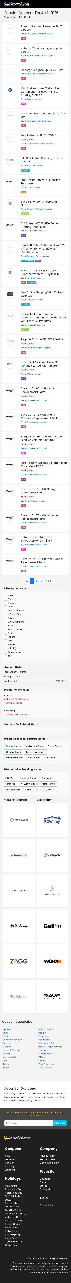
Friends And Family (15, 1213)
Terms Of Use (47, 1159)
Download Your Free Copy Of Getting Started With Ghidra (39, 363)
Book (5, 1036)
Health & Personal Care (50, 1046)
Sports (41, 1060)
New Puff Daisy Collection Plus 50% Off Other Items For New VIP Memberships (43, 248)
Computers (44, 1036)
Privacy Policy (47, 1156)
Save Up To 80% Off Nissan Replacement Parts (38, 390)
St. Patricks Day (14, 1196)
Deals (43, 1182)
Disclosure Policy (49, 1163)
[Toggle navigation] (64, 4)
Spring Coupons (14, 702)
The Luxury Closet (29, 783)
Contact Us (46, 1205)
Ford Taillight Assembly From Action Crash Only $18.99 (44, 464)
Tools (6, 1064)
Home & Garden (11, 1050)
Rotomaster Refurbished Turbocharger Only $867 (36, 538)
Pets (5, 1060)
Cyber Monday (13, 1241)
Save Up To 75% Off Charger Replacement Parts (39, 490)
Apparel (7, 1029)
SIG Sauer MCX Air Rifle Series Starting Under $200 (39, 225)
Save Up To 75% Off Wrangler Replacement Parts (40, 517)
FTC (39, 1100)
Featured (10, 1159)
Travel (6, 1067)
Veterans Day (13, 1217)
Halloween (11, 1231)
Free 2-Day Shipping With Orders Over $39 (42, 294)
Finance (7, 1043)
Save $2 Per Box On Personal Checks (39, 203)
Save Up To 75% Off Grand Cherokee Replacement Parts (39, 416)
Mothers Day (12, 1203)
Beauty (42, 1032)
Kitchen (7, 1053)
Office (41, 1057)
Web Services (45, 1067)
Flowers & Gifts (46, 1043)
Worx (48, 789)
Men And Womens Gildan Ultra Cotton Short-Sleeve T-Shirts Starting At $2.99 (40, 91)
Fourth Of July (13, 1210)
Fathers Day (12, 1206)
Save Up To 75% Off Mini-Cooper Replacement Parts (42, 560)
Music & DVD (9, 1057)
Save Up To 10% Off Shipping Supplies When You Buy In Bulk (40, 272)
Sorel (28, 751)
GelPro (28, 789)
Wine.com (40, 751)
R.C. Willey (10, 778)
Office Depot (54, 746)
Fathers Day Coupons (17, 714)
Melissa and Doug (34, 746)
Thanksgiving (12, 1234)
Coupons (45, 1178)
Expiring (9, 1166)
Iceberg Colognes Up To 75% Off (42, 70)
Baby (5, 1032)
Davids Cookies (13, 746)
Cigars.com (47, 778)
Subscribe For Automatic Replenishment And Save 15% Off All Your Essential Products (43, 317)
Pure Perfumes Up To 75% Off (39, 135)
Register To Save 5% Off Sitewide (42, 339)
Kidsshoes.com (12, 789)
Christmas (11, 1245)
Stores (43, 1185)
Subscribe (59, 1123)
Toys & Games (46, 1064)
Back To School (13, 1220)
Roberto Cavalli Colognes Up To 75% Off (41, 49)
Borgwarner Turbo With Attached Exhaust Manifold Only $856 (42, 438)
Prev (25, 581)
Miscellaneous (45, 1053)
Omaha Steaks (13, 751)
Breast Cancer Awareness (13, 1225)
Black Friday (12, 1238)
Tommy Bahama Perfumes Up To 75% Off (42, 28)
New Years (11, 1185)
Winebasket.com (14, 757)
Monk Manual (48, 783)
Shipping (10, 1169)
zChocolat (50, 757)
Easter (8, 1199)
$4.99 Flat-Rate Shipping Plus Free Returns (42, 159)
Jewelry (42, 1050)
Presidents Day (13, 1189)
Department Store (12, 1039)
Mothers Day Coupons (17, 699)
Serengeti (10, 783)
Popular (9, 1163)
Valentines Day (13, 1192)
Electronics (44, 1039)
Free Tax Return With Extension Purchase (40, 181)
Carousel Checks (28, 778)
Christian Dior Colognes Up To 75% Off (43, 115)
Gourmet (7, 1046)
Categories (46, 1189)
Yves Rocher (34, 757)
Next (48, 581)
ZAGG (39, 789)
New (7, 1156)
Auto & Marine (45, 1029)
